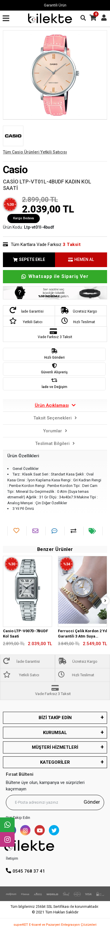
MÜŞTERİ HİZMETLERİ (55, 747)
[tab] (55, 405)
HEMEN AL (81, 259)
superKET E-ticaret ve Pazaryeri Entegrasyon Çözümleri (55, 925)
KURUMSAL (55, 732)
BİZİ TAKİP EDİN (55, 717)
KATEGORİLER (55, 762)
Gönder (92, 802)
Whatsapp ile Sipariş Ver (55, 276)
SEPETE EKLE (29, 259)
